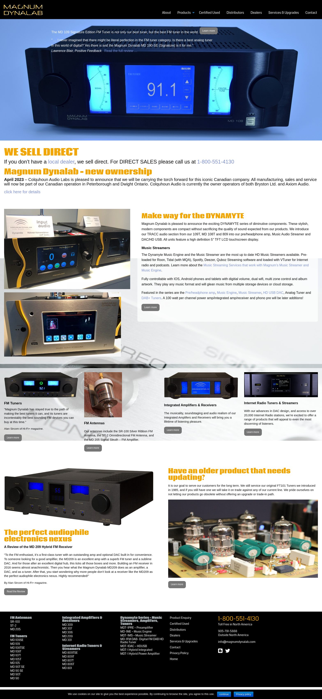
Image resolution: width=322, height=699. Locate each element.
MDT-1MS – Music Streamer (138, 635)
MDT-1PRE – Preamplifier (136, 628)
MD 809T (68, 656)
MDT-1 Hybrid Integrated (136, 650)
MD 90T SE (17, 667)
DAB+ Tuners (151, 298)
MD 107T (15, 655)
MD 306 (67, 632)
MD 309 (67, 625)
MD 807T (68, 660)
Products (184, 12)
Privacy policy (243, 694)
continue (224, 694)
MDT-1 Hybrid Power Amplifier (140, 654)
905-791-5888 (227, 631)
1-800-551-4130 (215, 162)
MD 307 (67, 628)
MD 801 (67, 668)
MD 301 (67, 640)
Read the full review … (120, 51)
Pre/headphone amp (200, 292)
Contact (311, 12)
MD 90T (15, 674)
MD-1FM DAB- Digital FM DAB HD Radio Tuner (142, 640)
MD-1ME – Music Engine (136, 631)
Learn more (208, 30)
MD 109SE (16, 640)
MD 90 (14, 678)
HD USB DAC (273, 292)
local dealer (61, 162)
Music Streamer (249, 292)
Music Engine (227, 292)
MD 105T (15, 659)
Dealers (256, 12)
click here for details (22, 192)
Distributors (235, 12)
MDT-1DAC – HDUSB (133, 646)
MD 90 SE (16, 671)
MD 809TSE (70, 653)
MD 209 (67, 636)
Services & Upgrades (283, 12)
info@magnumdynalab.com (236, 642)
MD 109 (15, 644)
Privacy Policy (179, 653)
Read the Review (16, 591)
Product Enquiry (180, 618)
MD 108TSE (17, 648)
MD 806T (68, 664)
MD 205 (15, 629)
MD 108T (15, 651)
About (166, 12)
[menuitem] (166, 12)
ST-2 (13, 625)
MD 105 (15, 663)
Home (174, 659)
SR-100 (15, 622)
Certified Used (209, 12)
